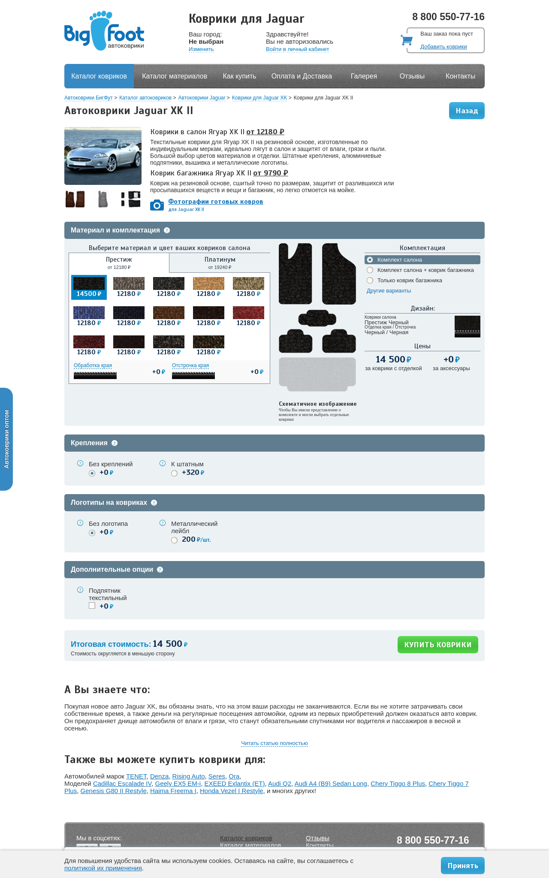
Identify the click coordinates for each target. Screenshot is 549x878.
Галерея (364, 76)
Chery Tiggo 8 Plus (398, 783)
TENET (136, 776)
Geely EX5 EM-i (178, 783)
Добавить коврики (443, 46)
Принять (462, 865)
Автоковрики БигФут (88, 98)
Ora (234, 776)
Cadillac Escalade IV (122, 783)
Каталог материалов (174, 76)
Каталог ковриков (99, 76)
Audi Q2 (279, 783)
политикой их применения (103, 868)
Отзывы (412, 76)
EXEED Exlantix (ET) (235, 783)
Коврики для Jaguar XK (259, 98)
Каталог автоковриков (145, 98)
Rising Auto (188, 776)
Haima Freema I (173, 790)
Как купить (239, 76)
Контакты (460, 76)
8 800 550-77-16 (448, 16)
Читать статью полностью (274, 743)
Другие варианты (389, 290)
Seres (216, 776)
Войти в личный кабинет (297, 49)
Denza (159, 776)
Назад (466, 110)
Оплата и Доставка (301, 76)
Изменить (201, 49)
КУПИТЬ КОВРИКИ (438, 644)
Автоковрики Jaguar (202, 98)
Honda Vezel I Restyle (231, 790)
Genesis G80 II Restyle (114, 790)
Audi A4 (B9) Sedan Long (331, 783)
